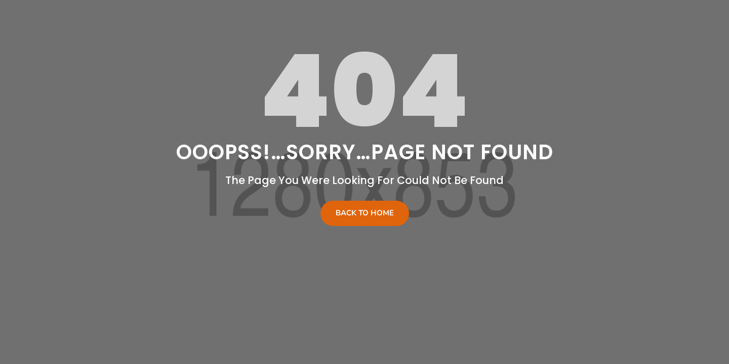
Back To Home (365, 213)
